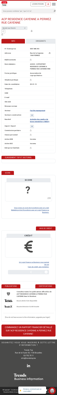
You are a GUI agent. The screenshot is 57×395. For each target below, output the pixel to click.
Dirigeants (41, 41)
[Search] (27, 11)
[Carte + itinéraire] (49, 53)
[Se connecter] (48, 4)
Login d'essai (38, 4)
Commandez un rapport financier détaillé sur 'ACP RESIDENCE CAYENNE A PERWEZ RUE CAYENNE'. (28, 330)
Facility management (37, 110)
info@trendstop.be (28, 358)
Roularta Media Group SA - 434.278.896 (16, 392)
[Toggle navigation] (53, 4)
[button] (32, 115)
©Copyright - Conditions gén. (12, 390)
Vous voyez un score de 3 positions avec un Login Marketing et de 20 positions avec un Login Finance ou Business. (30, 210)
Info (13, 41)
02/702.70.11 (28, 356)
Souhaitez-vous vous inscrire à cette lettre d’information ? (28, 344)
